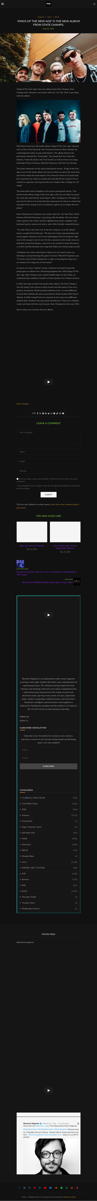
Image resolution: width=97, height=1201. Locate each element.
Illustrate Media (70, 1197)
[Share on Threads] (60, 413)
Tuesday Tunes (49, 903)
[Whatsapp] (67, 1188)
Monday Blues (49, 856)
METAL (49, 850)
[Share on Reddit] (49, 413)
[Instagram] (29, 1188)
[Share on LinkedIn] (46, 413)
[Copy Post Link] (57, 413)
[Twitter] (24, 1188)
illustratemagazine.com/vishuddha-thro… (45, 1135)
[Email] (50, 1188)
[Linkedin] (40, 1188)
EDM (49, 809)
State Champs (23, 404)
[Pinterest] (35, 1188)
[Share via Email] (63, 413)
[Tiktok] (77, 1188)
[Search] (94, 4)
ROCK (49, 891)
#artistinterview (46, 1129)
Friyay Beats (49, 821)
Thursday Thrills (49, 897)
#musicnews (61, 1129)
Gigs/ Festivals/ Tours (49, 827)
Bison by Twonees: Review (32, 546)
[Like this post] (35, 413)
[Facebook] (19, 1188)
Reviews (49, 879)
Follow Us (24, 721)
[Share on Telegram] (54, 413)
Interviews (49, 844)
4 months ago (63, 1123)
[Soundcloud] (56, 1188)
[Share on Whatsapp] (51, 413)
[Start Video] (49, 382)
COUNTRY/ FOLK (49, 804)
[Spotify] (62, 1188)
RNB (49, 885)
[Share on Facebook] (37, 413)
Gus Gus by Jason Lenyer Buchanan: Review (65, 547)
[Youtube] (45, 1188)
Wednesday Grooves (49, 909)
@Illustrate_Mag (49, 1123)
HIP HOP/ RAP (49, 833)
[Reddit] (72, 1188)
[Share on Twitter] (40, 413)
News (49, 862)
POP (49, 874)
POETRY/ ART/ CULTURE (49, 868)
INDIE (49, 839)
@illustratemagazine (25, 942)
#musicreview (30, 1129)
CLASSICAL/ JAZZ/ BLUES (49, 798)
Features (49, 815)
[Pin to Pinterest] (43, 413)
